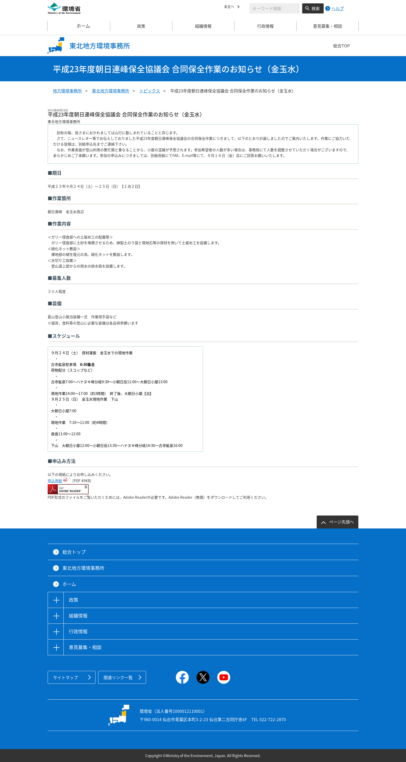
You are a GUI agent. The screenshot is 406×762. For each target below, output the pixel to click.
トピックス (149, 91)
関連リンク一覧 (118, 677)
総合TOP (341, 45)
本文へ (230, 7)
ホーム (79, 26)
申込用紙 (55, 480)
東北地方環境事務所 (110, 91)
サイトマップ (65, 677)
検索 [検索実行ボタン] (315, 8)
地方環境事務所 (67, 91)
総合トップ (74, 551)
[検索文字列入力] (274, 8)
